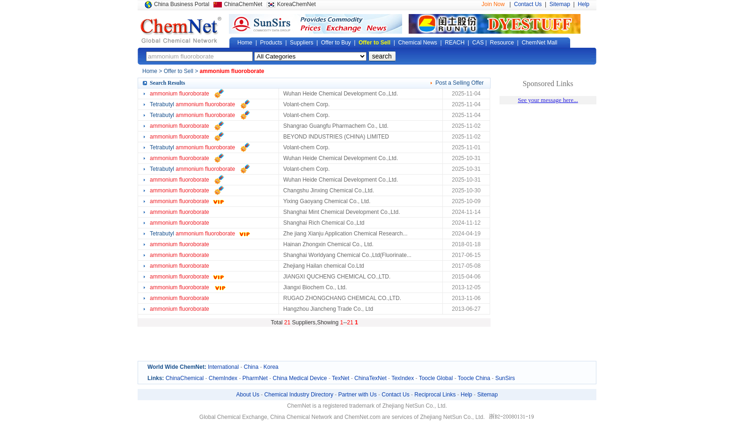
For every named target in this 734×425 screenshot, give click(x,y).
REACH (454, 42)
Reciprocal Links (434, 394)
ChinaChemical (185, 378)
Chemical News (417, 42)
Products (271, 42)
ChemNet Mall (539, 42)
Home (244, 42)
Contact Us (528, 4)
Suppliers (301, 42)
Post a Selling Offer (459, 83)
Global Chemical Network (181, 30)
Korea (271, 367)
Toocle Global (436, 378)
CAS (478, 42)
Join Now (493, 4)
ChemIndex (223, 378)
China (251, 367)
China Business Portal (181, 4)
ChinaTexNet (370, 378)
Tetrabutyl (192, 104)
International (223, 367)
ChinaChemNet (243, 4)
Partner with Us (357, 394)
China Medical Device (299, 378)
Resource (502, 42)
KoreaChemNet (296, 4)
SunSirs (505, 378)
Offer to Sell (374, 42)
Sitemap (560, 4)
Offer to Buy (336, 42)
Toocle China (474, 378)
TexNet (340, 378)
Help (583, 4)
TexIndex (402, 378)
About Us (247, 394)
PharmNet (255, 378)
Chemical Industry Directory (298, 394)
